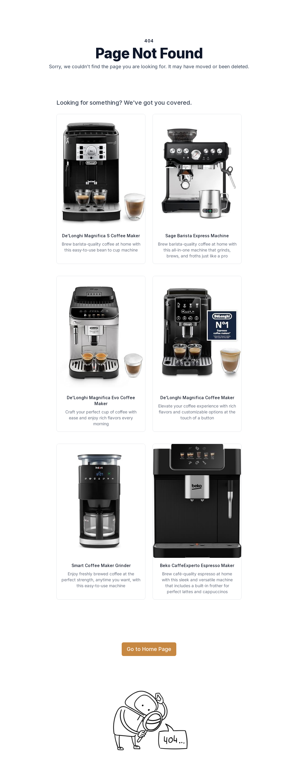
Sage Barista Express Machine (197, 235)
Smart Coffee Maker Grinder (101, 565)
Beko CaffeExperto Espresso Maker (197, 565)
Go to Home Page (149, 649)
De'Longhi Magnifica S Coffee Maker (101, 235)
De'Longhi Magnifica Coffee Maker (197, 397)
